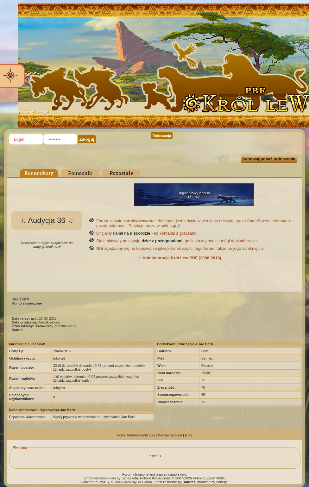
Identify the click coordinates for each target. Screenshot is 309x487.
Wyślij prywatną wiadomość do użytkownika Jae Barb (94, 417)
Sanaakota (129, 478)
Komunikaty (39, 173)
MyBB (104, 482)
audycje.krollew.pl (46, 247)
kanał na (131, 233)
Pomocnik (80, 173)
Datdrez (189, 482)
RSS (188, 435)
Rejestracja (161, 136)
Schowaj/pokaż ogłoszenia (268, 159)
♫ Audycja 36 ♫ (47, 220)
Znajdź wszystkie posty (72, 369)
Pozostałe (121, 173)
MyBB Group (142, 482)
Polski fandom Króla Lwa (136, 435)
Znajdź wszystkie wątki (71, 380)
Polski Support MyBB (209, 478)
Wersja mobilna (170, 435)
